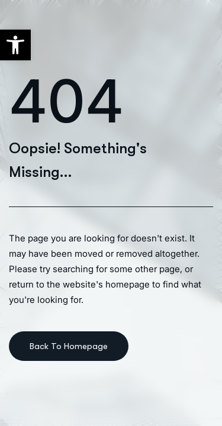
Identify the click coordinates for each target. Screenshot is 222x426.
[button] (15, 45)
